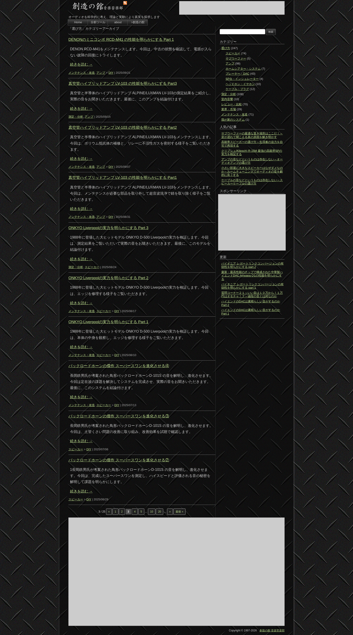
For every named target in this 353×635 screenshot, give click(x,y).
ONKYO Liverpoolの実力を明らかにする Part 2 (108, 278)
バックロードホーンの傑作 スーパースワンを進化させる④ (118, 366)
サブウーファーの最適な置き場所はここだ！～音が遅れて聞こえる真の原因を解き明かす (252, 135)
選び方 (225, 48)
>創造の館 (138, 22)
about (118, 22)
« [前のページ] (109, 511)
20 (159, 511)
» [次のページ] (170, 511)
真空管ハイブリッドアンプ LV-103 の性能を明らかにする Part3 (122, 83)
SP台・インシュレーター (242, 79)
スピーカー (92, 267)
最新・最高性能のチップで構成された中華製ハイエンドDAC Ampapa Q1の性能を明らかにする (252, 275)
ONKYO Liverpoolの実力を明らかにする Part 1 (108, 322)
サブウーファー (236, 58)
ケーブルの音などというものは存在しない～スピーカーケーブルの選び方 (252, 181)
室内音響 (227, 99)
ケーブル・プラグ (237, 89)
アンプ (100, 72)
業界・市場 (228, 109)
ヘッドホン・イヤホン (240, 84)
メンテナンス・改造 (81, 72)
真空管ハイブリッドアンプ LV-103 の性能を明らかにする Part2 (122, 127)
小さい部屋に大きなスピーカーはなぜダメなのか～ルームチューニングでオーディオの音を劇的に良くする (252, 171)
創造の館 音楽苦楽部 (272, 630)
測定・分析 (75, 116)
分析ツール (98, 22)
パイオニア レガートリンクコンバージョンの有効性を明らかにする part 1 (252, 286)
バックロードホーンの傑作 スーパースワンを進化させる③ (118, 416)
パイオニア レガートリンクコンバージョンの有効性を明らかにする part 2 (252, 265)
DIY (111, 72)
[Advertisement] (232, 8)
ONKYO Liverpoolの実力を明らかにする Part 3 (108, 228)
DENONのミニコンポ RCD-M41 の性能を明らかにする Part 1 (121, 39)
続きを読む (81, 64)
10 (151, 511)
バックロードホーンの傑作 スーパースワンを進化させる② (118, 460)
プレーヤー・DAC (237, 73)
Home (78, 22)
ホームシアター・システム (243, 68)
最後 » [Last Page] (179, 511)
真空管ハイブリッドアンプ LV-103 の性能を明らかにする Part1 (122, 177)
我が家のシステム (233, 119)
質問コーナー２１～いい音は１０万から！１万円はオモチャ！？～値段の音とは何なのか (252, 294)
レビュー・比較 (231, 104)
